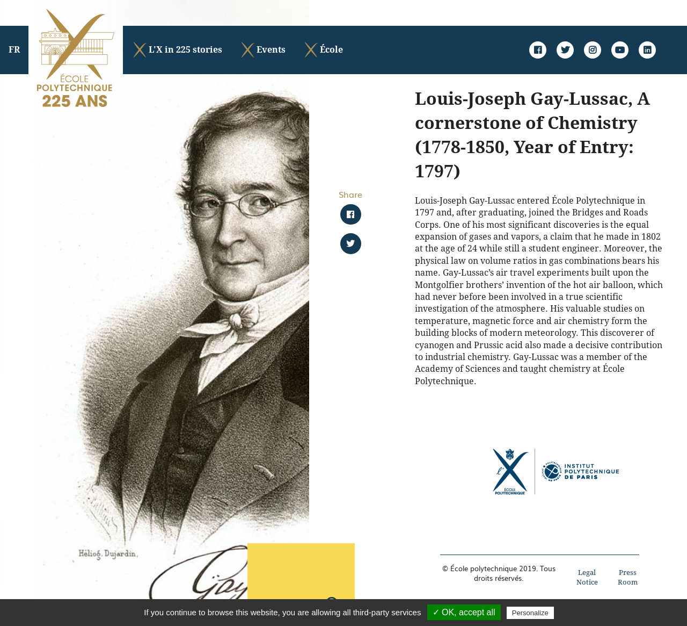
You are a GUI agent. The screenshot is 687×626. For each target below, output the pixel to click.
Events (262, 50)
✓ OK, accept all (464, 612)
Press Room (628, 577)
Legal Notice (587, 577)
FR (14, 50)
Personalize (530, 613)
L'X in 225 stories (176, 50)
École (323, 50)
